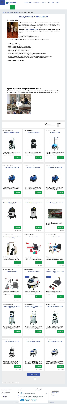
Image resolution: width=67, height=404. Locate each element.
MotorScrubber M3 (33, 237)
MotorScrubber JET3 (55, 237)
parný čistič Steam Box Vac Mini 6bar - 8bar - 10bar (12, 307)
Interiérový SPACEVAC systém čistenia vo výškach (55, 203)
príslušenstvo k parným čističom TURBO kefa (55, 272)
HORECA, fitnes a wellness (32, 29)
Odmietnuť (34, 400)
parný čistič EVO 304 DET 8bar (33, 341)
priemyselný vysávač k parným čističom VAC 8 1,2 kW (11, 203)
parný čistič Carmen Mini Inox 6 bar (11, 132)
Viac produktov (33, 374)
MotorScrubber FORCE (12, 271)
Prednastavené (48, 124)
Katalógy (44, 2)
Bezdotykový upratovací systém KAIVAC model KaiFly (12, 237)
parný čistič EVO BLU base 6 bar (55, 167)
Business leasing (27, 2)
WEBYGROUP (52, 402)
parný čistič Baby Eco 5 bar (33, 132)
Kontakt (57, 2)
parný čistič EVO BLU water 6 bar (12, 167)
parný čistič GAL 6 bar (55, 132)
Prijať (22, 400)
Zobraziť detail (17, 157)
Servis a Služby (36, 2)
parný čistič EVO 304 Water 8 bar (55, 341)
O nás (49, 2)
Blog (53, 2)
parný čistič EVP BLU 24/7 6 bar (33, 167)
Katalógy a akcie (55, 392)
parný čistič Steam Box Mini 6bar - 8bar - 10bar (33, 307)
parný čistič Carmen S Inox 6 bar (12, 341)
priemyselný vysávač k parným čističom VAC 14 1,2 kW (33, 203)
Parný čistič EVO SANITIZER (33, 271)
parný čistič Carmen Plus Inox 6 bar (55, 306)
